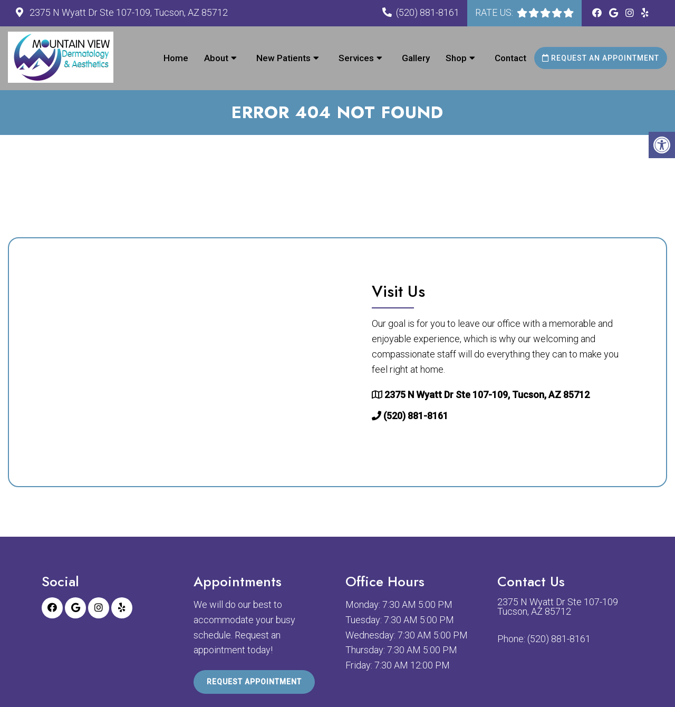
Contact (510, 58)
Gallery (416, 58)
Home (175, 58)
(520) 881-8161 (427, 12)
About (216, 58)
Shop (456, 58)
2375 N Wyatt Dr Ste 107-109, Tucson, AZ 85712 (127, 12)
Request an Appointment (600, 58)
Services (356, 58)
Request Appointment (254, 681)
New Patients (283, 58)
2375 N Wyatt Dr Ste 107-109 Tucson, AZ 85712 (557, 606)
